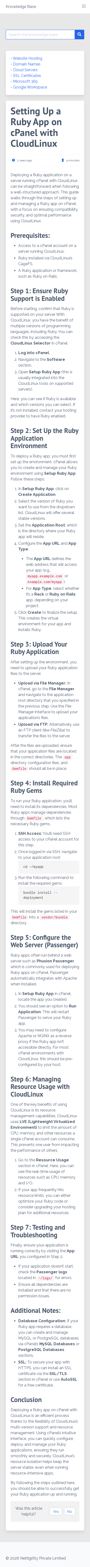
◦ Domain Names (26, 64)
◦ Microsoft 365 (24, 81)
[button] (84, 6)
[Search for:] (40, 34)
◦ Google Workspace (29, 87)
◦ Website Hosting (26, 58)
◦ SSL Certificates (26, 75)
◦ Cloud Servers (24, 70)
